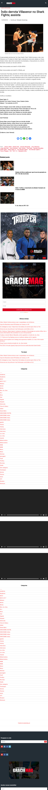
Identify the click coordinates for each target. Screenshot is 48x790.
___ (1, 372)
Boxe (1, 395)
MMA (1, 445)
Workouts (2, 483)
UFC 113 (15, 151)
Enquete (2, 402)
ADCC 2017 (3, 381)
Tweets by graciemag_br (24, 723)
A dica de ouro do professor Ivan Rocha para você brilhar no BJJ (17, 329)
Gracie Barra (3, 411)
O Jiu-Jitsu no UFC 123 (21, 205)
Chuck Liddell (8, 146)
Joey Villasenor (35, 146)
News (1, 449)
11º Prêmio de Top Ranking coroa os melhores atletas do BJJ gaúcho (18, 337)
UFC (11, 151)
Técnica (2, 474)
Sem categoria (5, 8)
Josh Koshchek (14, 148)
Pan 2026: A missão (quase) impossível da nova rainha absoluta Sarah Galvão (20, 345)
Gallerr (1, 408)
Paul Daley (29, 148)
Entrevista (2, 404)
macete (2, 438)
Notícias (2, 454)
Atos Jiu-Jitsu (3, 390)
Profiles (2, 461)
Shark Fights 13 (12, 149)
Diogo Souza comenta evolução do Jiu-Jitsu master (13, 343)
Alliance (2, 383)
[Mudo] (43, 515)
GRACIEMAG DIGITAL (5, 413)
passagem (3, 456)
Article (1, 386)
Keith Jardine (22, 148)
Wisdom (2, 481)
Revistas (2, 463)
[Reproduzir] (2, 515)
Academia (2, 377)
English (2, 399)
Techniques (3, 470)
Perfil (1, 458)
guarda (2, 422)
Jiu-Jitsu (2, 433)
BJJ (1, 392)
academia (2, 374)
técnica (2, 472)
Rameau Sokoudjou (38, 148)
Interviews (3, 429)
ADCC (1, 379)
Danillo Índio (16, 146)
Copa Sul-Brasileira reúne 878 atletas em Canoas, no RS (14, 324)
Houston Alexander (25, 146)
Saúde (1, 465)
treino (1, 476)
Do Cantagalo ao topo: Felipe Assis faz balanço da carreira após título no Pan (20, 326)
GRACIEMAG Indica (5, 415)
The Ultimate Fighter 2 (34, 149)
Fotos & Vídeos (4, 406)
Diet (1, 397)
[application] (24, 502)
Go (45, 741)
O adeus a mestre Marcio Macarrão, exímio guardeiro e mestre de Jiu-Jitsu (19, 335)
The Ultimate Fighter (22, 149)
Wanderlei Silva (22, 151)
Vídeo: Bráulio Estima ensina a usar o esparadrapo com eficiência (17, 322)
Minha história (3, 440)
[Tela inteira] (46, 515)
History (2, 424)
